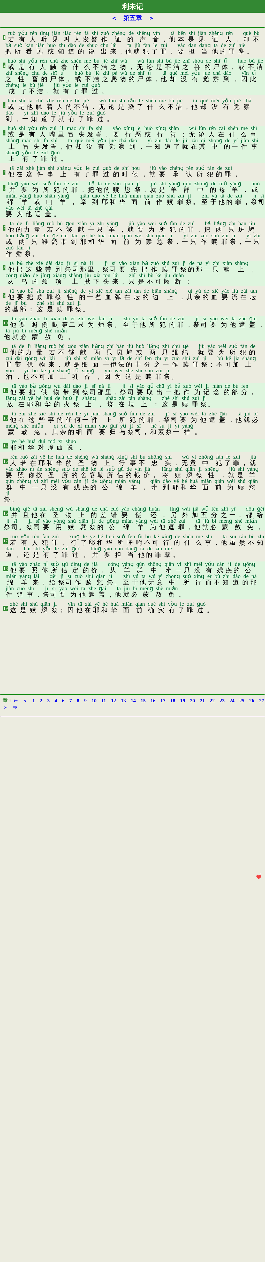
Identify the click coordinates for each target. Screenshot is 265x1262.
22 (212, 700)
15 (5, 461)
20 (192, 700)
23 (222, 700)
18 (5, 568)
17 (5, 540)
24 (232, 700)
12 (5, 390)
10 (5, 323)
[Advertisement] (132, 653)
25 (241, 700)
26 (251, 700)
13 (5, 418)
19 (5, 608)
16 (5, 513)
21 (202, 700)
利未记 (132, 7)
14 (5, 445)
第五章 (132, 18)
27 (261, 700)
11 (5, 350)
